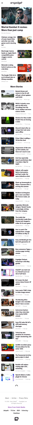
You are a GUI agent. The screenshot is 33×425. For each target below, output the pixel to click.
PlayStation (4, 239)
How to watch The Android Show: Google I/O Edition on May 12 (22, 231)
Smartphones (21, 51)
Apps (3, 364)
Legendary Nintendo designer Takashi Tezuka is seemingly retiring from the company (23, 208)
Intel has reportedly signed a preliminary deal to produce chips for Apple (23, 161)
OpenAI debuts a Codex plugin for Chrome (22, 376)
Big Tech (4, 128)
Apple (3, 158)
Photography (5, 280)
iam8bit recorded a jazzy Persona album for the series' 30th (23, 347)
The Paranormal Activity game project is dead (23, 356)
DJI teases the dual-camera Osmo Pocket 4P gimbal (23, 282)
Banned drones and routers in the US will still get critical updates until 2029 (23, 94)
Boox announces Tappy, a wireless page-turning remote (23, 251)
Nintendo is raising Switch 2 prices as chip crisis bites (8, 67)
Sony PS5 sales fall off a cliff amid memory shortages (23, 324)
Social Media (5, 332)
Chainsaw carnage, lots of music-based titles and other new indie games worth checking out (8, 41)
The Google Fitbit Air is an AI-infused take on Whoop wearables (8, 77)
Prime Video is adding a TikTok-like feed (22, 139)
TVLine (13, 410)
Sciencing (25, 410)
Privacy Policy (23, 398)
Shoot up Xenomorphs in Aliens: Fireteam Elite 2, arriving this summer (23, 184)
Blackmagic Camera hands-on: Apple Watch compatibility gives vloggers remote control (8, 55)
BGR (18, 410)
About (7, 398)
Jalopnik (6, 410)
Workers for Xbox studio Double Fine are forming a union (23, 120)
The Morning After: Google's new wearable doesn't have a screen (22, 302)
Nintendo (20, 65)
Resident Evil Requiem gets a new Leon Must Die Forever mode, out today (22, 195)
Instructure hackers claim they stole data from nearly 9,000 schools (22, 313)
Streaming (4, 138)
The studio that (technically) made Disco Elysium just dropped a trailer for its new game (23, 220)
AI (2, 270)
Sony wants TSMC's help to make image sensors (23, 291)
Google (20, 75)
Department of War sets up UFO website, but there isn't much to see (23, 150)
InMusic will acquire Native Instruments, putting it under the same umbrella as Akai (22, 173)
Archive (14, 398)
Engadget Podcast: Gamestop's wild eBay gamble (22, 261)
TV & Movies (5, 8)
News (3, 91)
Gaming (20, 37)
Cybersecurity (5, 310)
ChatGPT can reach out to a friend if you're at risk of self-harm (22, 272)
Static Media (13, 401)
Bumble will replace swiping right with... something (21, 366)
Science (3, 103)
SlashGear (16, 413)
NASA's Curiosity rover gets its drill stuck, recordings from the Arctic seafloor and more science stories (23, 107)
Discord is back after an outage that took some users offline (22, 130)
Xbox (3, 117)
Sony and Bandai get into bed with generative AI (23, 241)
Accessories (4, 249)
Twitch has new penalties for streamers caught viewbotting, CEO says (23, 335)
